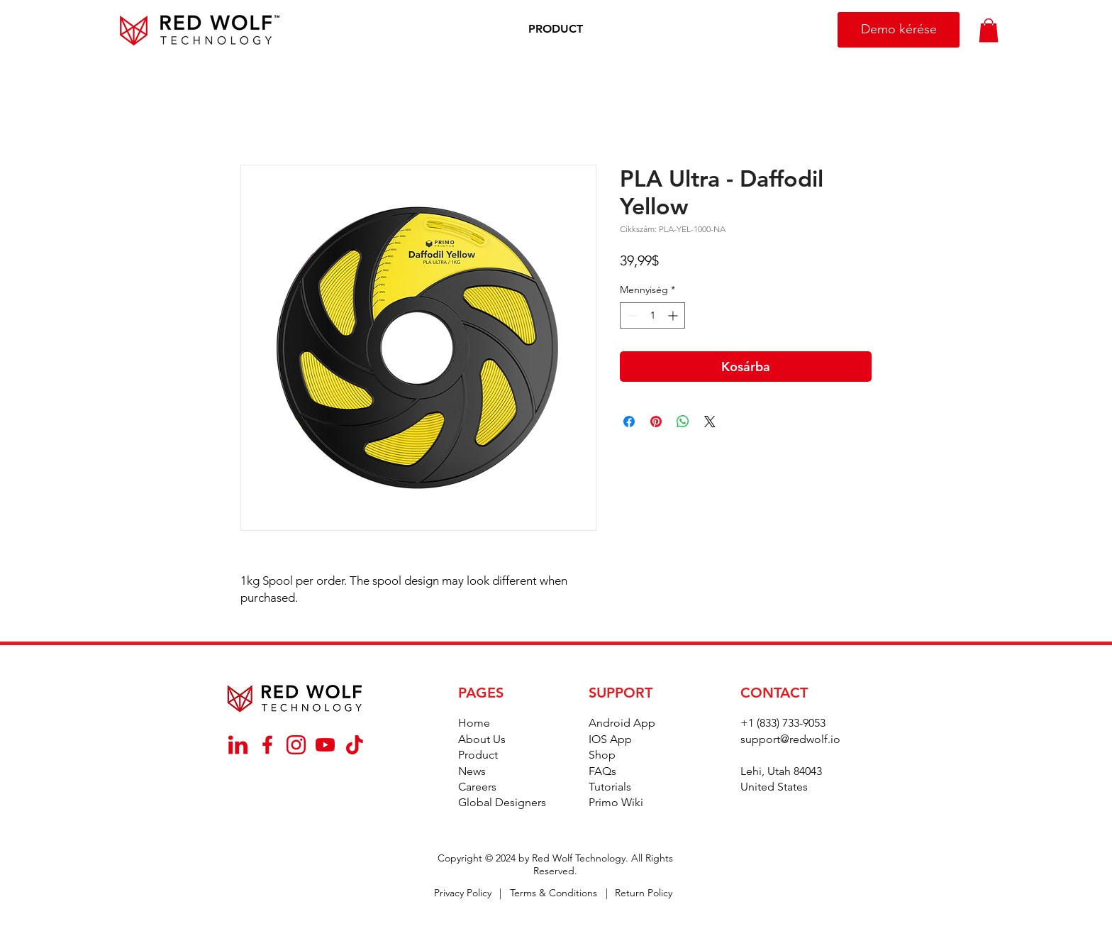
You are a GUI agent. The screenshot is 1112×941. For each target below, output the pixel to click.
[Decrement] (631, 315)
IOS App (610, 739)
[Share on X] (709, 421)
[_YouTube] (325, 744)
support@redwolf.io (790, 739)
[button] (556, 29)
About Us (482, 739)
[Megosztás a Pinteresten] (656, 421)
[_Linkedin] (238, 744)
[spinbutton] (652, 315)
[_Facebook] (267, 744)
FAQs (602, 771)
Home (474, 723)
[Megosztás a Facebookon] (629, 421)
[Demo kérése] (899, 30)
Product (478, 754)
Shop (602, 754)
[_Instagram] (296, 744)
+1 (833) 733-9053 (782, 723)
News (472, 771)
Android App (622, 723)
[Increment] (674, 315)
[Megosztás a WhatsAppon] (682, 421)
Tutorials (610, 786)
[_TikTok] (354, 744)
